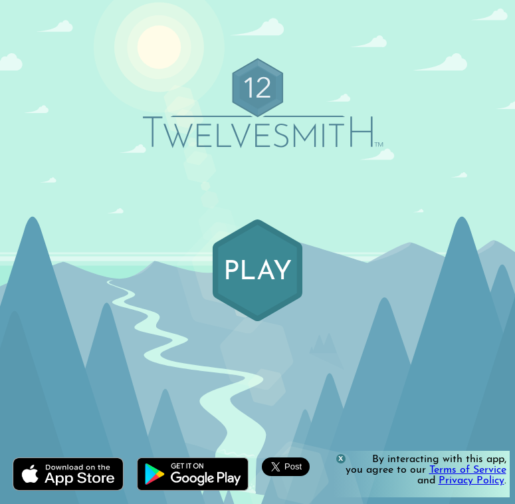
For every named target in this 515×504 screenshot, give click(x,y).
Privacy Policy (471, 480)
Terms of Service (467, 470)
